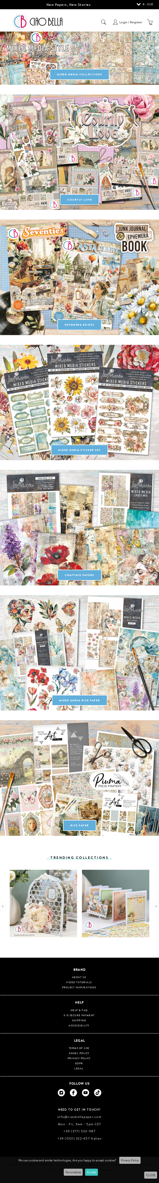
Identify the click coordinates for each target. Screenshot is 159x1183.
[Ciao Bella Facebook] (73, 1092)
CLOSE (150, 1175)
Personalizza (73, 1172)
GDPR (79, 1063)
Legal (79, 1068)
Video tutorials (79, 982)
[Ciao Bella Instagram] (61, 1092)
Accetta (91, 1172)
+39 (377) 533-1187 (79, 1131)
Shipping (79, 1020)
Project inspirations (79, 987)
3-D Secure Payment (79, 1015)
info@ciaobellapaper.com (79, 1117)
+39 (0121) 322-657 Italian (79, 1138)
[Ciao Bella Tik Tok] (97, 1092)
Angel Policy (79, 1053)
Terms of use (79, 1048)
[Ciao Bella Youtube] (85, 1092)
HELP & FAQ (79, 1010)
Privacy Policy (130, 1160)
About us (79, 977)
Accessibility (79, 1025)
